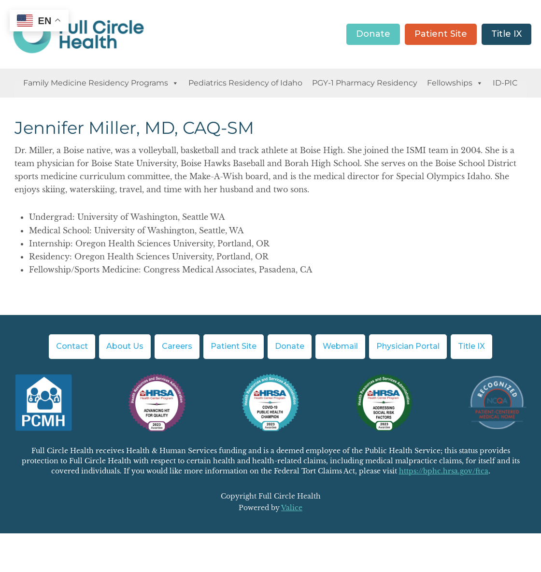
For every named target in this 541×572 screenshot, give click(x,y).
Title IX (506, 34)
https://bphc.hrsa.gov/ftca (443, 471)
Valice (291, 507)
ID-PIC (505, 82)
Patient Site (440, 34)
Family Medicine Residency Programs (101, 83)
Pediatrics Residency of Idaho (245, 82)
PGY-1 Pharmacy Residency (364, 82)
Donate (373, 34)
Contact (72, 346)
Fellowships (455, 83)
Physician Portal (408, 346)
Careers (177, 346)
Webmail (340, 346)
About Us (124, 346)
